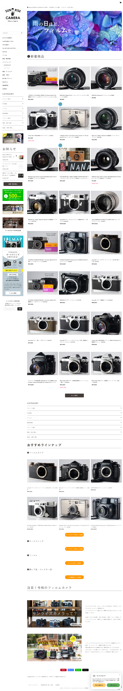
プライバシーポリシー (33, 685)
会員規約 (57, 685)
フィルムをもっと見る (74, 563)
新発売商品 (30, 422)
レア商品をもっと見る (74, 577)
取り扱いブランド (7, 78)
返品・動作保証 (7, 58)
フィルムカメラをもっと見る (74, 535)
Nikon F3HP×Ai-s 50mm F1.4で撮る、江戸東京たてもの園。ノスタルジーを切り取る (50, 7)
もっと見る (74, 395)
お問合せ (5, 89)
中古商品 (29, 413)
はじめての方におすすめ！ (9, 48)
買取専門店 (5, 85)
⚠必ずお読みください (8, 41)
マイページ (7, 68)
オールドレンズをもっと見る (74, 549)
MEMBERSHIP (7, 65)
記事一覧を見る (13, 184)
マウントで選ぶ (31, 427)
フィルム (29, 418)
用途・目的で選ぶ (31, 432)
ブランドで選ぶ (31, 408)
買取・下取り (6, 75)
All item (5, 51)
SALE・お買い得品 (32, 437)
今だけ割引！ (6, 45)
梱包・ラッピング (7, 71)
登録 (20, 309)
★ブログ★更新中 (7, 38)
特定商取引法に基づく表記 (47, 685)
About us (5, 82)
